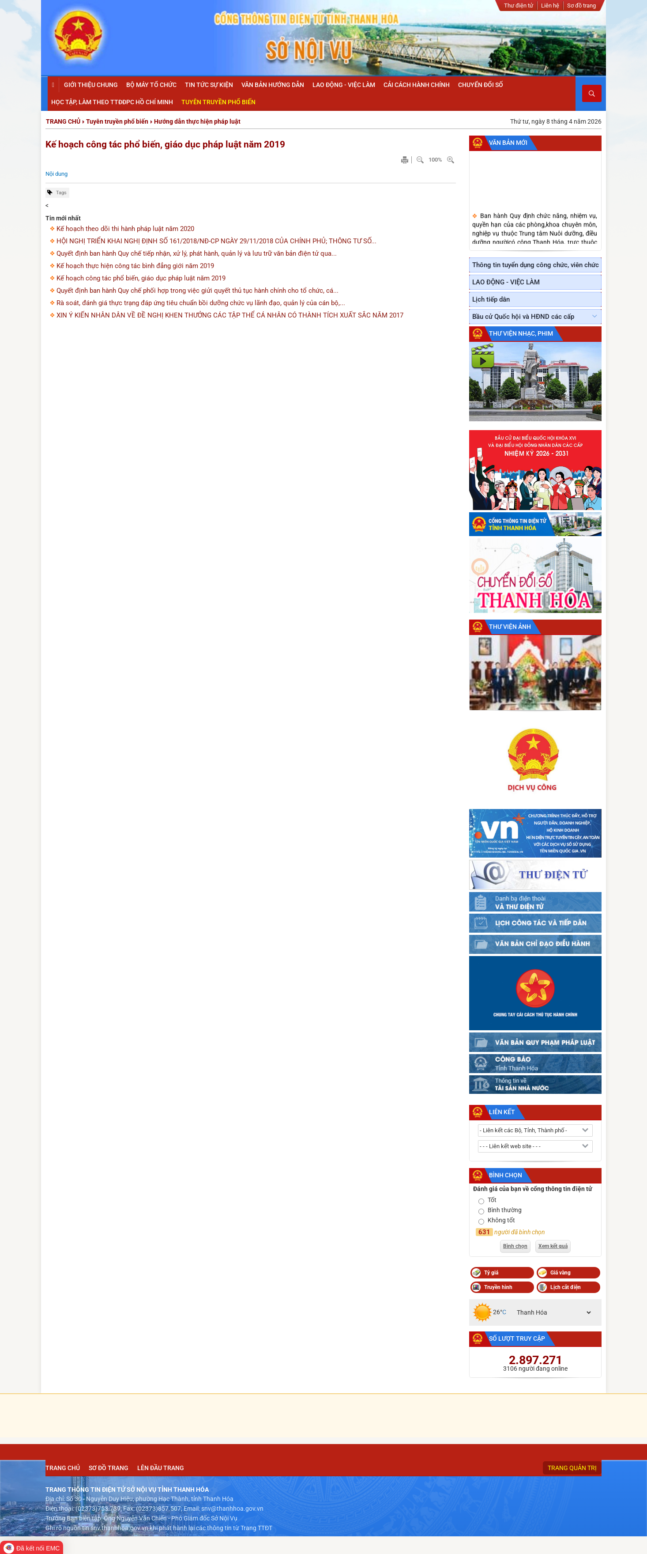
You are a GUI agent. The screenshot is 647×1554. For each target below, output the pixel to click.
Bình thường (505, 1210)
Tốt (492, 1199)
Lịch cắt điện (565, 1287)
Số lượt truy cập (517, 1338)
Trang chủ (63, 121)
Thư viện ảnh (510, 626)
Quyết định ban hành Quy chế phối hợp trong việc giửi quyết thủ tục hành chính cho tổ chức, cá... (197, 291)
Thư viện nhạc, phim (521, 333)
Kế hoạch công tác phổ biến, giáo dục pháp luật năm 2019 (165, 144)
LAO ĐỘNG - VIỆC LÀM (506, 282)
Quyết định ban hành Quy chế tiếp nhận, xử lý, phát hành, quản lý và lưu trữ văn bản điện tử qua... (196, 253)
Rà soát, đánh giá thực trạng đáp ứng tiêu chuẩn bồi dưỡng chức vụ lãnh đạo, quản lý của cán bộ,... (200, 303)
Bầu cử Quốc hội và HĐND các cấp (523, 317)
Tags (61, 193)
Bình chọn (505, 1175)
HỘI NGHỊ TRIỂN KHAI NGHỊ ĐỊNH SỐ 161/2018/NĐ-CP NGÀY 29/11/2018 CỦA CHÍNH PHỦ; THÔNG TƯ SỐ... (216, 241)
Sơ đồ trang (581, 5)
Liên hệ (550, 5)
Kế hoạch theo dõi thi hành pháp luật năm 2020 (125, 229)
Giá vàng (560, 1273)
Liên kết (502, 1111)
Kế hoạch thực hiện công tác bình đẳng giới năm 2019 (135, 266)
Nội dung (56, 173)
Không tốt (501, 1220)
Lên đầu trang (160, 1467)
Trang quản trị (572, 1467)
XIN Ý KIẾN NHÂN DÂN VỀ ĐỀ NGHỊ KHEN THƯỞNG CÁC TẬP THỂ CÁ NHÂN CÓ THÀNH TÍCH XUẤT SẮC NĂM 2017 (229, 315)
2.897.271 (535, 1360)
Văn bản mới (508, 142)
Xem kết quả (553, 1246)
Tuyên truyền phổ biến (117, 121)
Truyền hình (498, 1287)
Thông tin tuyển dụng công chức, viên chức (535, 265)
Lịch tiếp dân (491, 299)
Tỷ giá (491, 1273)
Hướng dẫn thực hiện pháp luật (197, 121)
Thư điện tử (518, 5)
